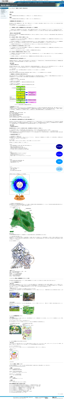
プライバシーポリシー (16, 397)
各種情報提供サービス (4, 11)
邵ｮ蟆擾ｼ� (41, 0)
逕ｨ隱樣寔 (24, 0)
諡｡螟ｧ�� (38, 0)
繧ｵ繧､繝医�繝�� (28, 0)
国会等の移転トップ (3, 9)
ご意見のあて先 (3, 12)
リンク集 (2, 13)
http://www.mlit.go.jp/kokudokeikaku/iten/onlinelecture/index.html (17, 366)
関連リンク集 (30, 397)
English (21, 0)
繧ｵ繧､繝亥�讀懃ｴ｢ (46, 0)
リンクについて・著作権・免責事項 (24, 397)
